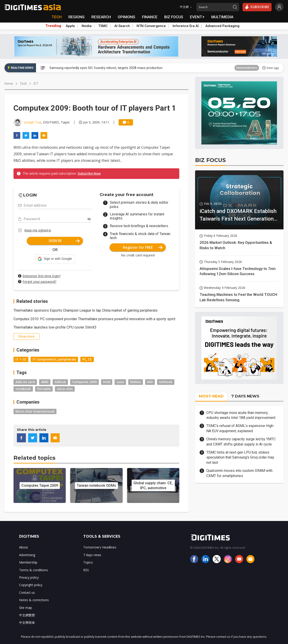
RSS (86, 570)
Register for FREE (143, 247)
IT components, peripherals (54, 359)
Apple (70, 26)
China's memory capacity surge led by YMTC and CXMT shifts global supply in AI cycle (241, 441)
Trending (53, 26)
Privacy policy (29, 577)
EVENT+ (197, 17)
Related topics (34, 457)
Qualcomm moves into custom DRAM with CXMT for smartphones (239, 473)
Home (8, 83)
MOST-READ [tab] (211, 396)
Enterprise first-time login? (41, 276)
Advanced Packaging (222, 26)
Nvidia (87, 26)
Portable (44, 389)
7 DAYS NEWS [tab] (245, 396)
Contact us (27, 592)
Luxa (120, 382)
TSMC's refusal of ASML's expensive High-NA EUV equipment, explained (240, 428)
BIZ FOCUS (173, 17)
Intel (106, 382)
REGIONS (76, 17)
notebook (23, 389)
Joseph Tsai (32, 122)
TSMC (103, 26)
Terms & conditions (33, 570)
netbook (165, 382)
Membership (28, 562)
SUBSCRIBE (257, 7)
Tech (23, 83)
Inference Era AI (186, 26)
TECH (57, 17)
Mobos (135, 382)
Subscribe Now (89, 173)
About (23, 547)
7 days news (92, 555)
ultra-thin (65, 389)
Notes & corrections (34, 600)
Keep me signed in (37, 230)
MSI (150, 382)
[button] (55, 258)
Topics (88, 562)
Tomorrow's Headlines (99, 547)
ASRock (60, 382)
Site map (25, 607)
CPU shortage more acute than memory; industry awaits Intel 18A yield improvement (240, 415)
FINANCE (150, 17)
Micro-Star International (35, 411)
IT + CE (21, 359)
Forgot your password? (39, 281)
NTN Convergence (151, 26)
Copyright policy (30, 585)
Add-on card (25, 382)
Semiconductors (246, 68)
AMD (44, 382)
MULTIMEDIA (222, 17)
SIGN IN (64, 240)
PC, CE (87, 359)
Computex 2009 (84, 382)
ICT (36, 83)
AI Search (122, 26)
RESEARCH (101, 17)
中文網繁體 (27, 615)
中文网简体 (27, 622)
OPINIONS (126, 17)
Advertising (27, 555)
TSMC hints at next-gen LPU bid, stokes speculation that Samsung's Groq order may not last (240, 457)
